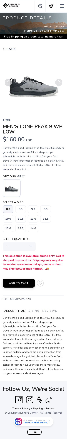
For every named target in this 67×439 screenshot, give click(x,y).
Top (34, 432)
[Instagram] (29, 399)
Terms (15, 408)
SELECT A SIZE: (13, 202)
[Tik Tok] (48, 399)
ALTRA (59, 26)
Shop (47, 26)
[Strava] (39, 399)
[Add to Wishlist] (40, 283)
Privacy (26, 408)
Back (9, 49)
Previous (8, 84)
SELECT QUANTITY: (16, 239)
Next (58, 84)
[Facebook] (19, 399)
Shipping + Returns (44, 408)
